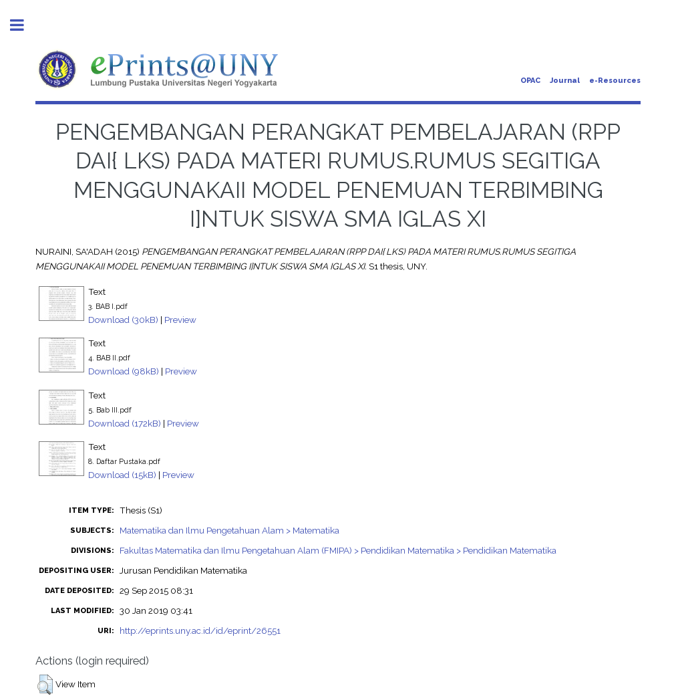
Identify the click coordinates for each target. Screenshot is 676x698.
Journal (565, 80)
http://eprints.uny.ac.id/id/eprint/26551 (200, 630)
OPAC (530, 80)
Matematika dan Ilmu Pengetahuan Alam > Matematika (229, 530)
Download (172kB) (124, 423)
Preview (180, 319)
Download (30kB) (123, 319)
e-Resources (615, 80)
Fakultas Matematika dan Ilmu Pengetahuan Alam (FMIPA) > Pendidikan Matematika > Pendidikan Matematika (338, 550)
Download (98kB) (123, 371)
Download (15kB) (122, 474)
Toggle (24, 25)
